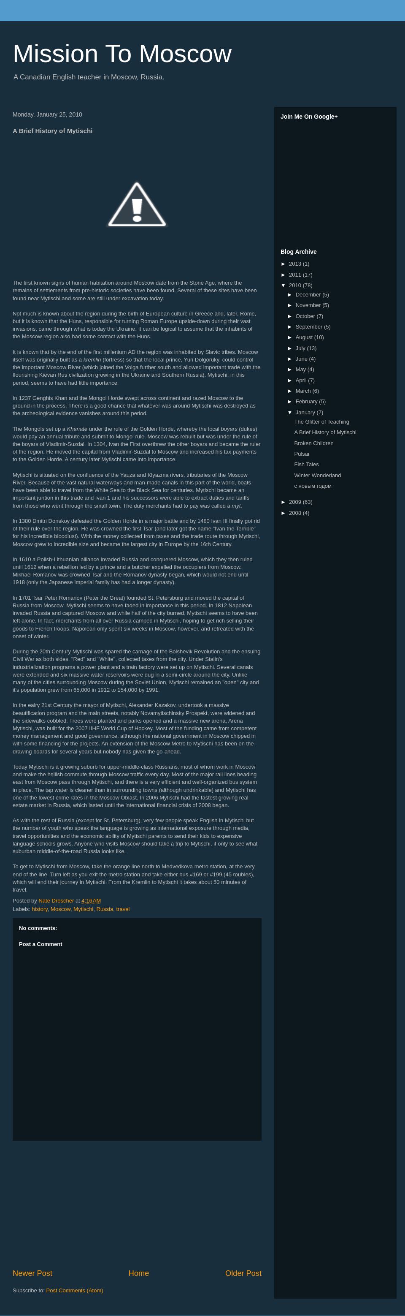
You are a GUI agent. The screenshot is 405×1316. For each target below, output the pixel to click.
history (40, 909)
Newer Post (32, 1273)
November (309, 305)
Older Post (243, 1273)
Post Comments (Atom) (74, 1290)
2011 (296, 275)
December (309, 294)
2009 (296, 502)
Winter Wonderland (317, 475)
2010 (296, 285)
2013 (296, 264)
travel (123, 909)
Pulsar (302, 454)
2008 (296, 513)
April (302, 380)
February (307, 401)
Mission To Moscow (122, 53)
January (306, 412)
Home (139, 1273)
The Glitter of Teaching (321, 422)
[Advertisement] (137, 1204)
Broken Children (313, 443)
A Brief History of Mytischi (325, 432)
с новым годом (312, 486)
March (304, 391)
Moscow (60, 909)
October (306, 316)
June (302, 359)
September (310, 327)
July (301, 348)
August (305, 337)
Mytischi (83, 909)
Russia (105, 909)
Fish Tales (306, 464)
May (302, 369)
